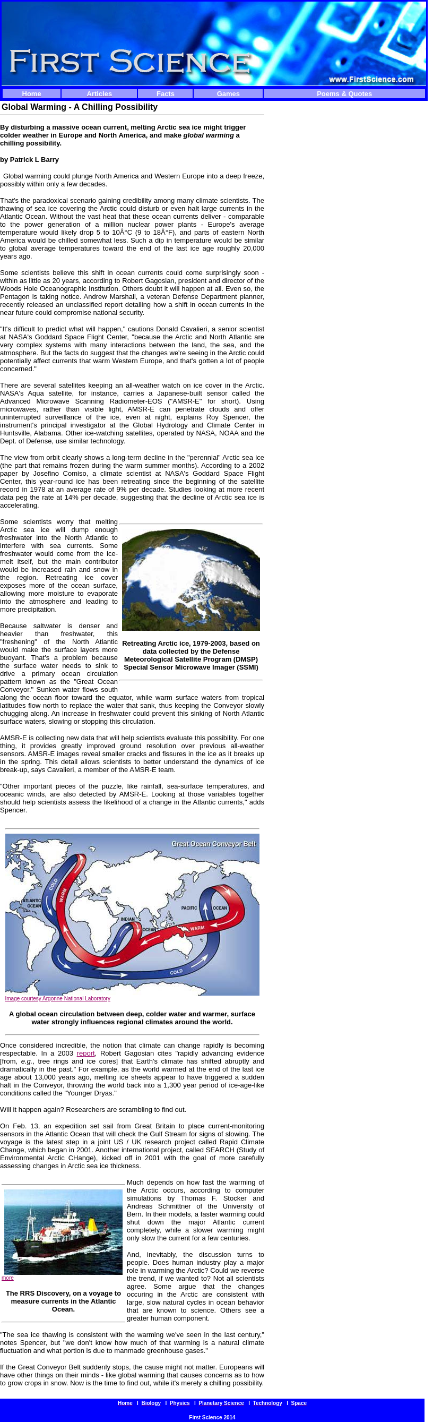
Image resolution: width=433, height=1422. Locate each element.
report (86, 1053)
